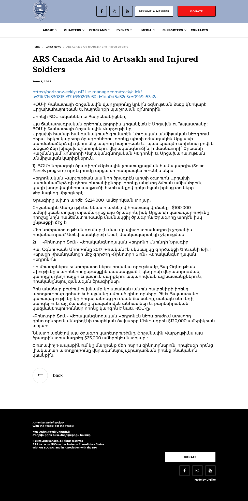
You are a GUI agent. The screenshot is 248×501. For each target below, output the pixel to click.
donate (196, 11)
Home (36, 46)
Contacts (199, 30)
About (48, 30)
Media (146, 30)
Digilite (211, 479)
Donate (190, 457)
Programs (98, 30)
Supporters (173, 30)
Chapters (72, 30)
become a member (154, 11)
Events (122, 30)
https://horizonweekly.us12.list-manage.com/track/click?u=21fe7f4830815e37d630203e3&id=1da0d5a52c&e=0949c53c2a (95, 94)
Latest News (53, 46)
